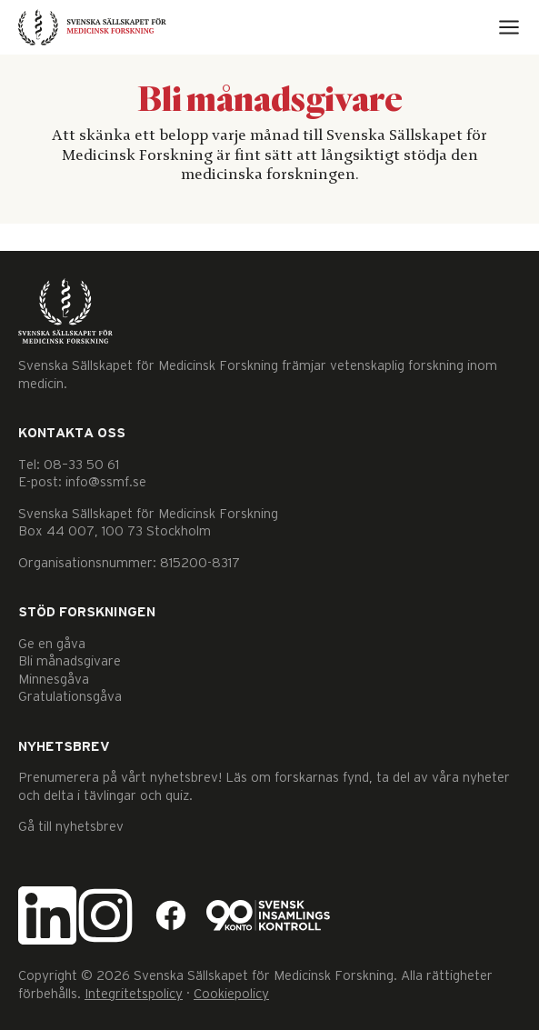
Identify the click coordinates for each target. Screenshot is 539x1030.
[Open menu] (509, 27)
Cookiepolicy (231, 994)
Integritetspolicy (134, 994)
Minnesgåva (53, 679)
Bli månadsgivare (69, 661)
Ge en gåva (51, 644)
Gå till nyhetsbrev (71, 827)
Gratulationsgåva (70, 697)
